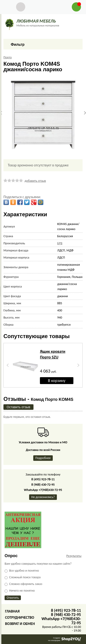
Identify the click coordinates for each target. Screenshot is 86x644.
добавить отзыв (35, 181)
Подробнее (43, 458)
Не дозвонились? (43, 497)
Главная (12, 611)
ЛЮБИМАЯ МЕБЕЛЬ (36, 21)
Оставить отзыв (18, 407)
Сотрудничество (19, 617)
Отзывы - (38, 399)
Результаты (73, 556)
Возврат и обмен (20, 623)
